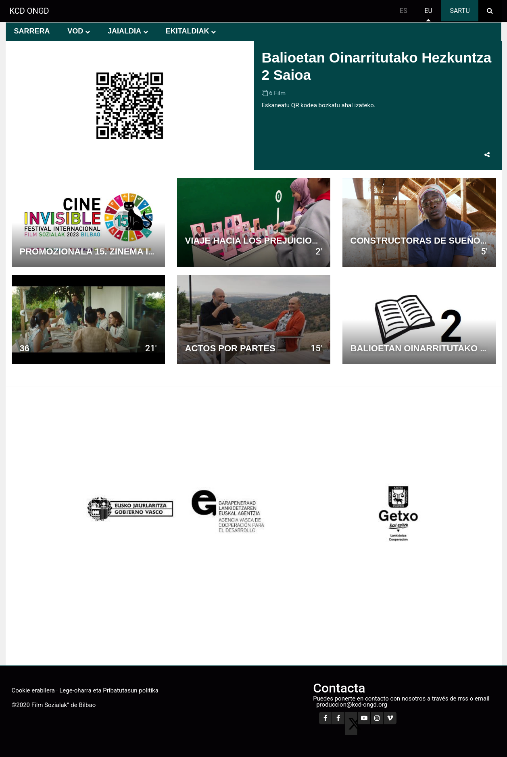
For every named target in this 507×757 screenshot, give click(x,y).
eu (428, 11)
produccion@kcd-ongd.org (351, 704)
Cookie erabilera (33, 690)
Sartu (459, 11)
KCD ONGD (29, 11)
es (403, 11)
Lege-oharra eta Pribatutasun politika (109, 690)
